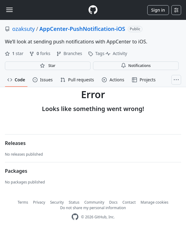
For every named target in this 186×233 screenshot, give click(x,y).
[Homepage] (93, 10)
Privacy (39, 202)
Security (57, 202)
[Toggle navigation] (9, 9)
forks (40, 53)
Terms (23, 202)
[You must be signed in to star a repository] (48, 65)
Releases (15, 143)
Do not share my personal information (93, 207)
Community (94, 202)
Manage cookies (154, 202)
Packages (16, 171)
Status (74, 202)
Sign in (158, 10)
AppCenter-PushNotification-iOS (82, 28)
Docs (113, 202)
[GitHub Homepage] (75, 217)
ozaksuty (23, 28)
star (14, 53)
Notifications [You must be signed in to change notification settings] (136, 65)
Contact (129, 202)
